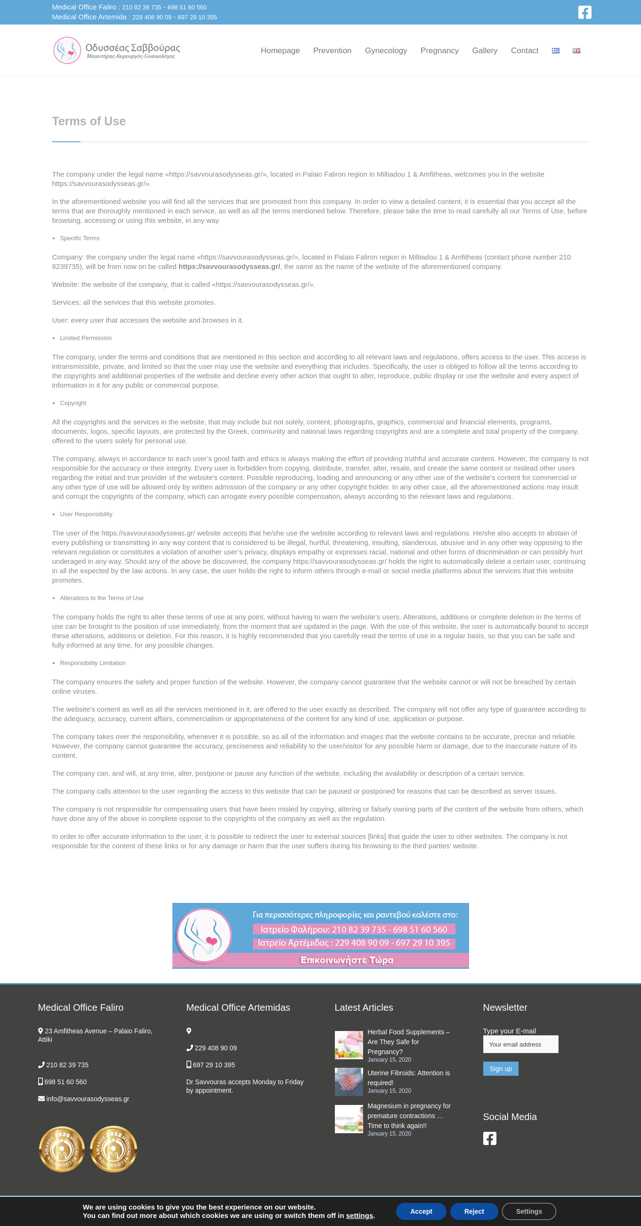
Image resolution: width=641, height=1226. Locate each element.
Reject (474, 1211)
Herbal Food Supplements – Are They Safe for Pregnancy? (409, 1041)
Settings (529, 1211)
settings (359, 1215)
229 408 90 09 (151, 17)
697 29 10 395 (197, 17)
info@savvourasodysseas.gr (87, 1099)
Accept (421, 1211)
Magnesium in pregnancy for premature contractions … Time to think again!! (409, 1115)
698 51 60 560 (187, 7)
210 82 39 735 (141, 7)
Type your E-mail (509, 1031)
